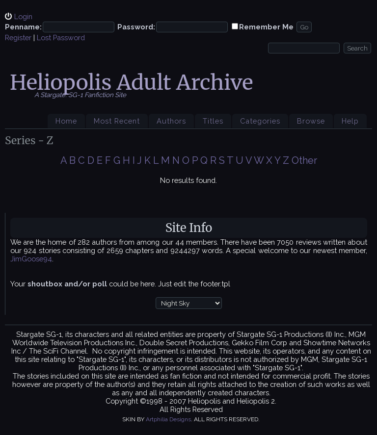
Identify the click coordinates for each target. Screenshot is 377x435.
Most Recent (117, 121)
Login (23, 16)
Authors (171, 121)
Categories (260, 121)
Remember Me (266, 27)
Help (350, 121)
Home (66, 121)
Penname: (23, 27)
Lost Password (61, 37)
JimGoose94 (31, 259)
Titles (213, 121)
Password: (136, 27)
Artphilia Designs (168, 419)
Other (304, 160)
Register (18, 37)
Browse (311, 121)
